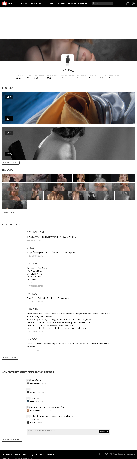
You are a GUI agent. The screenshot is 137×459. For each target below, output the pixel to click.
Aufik (32, 396)
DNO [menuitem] (51, 3)
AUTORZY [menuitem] (72, 3)
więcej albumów (10, 127)
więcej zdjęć (8, 207)
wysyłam (103, 426)
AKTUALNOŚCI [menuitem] (60, 3)
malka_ (68, 70)
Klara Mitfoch (35, 378)
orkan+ (32, 387)
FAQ (31, 450)
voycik (32, 417)
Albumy (7, 88)
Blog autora (11, 219)
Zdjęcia (7, 134)
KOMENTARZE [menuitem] (84, 3)
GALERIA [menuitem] (25, 3)
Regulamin (7, 454)
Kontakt (50, 450)
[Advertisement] (68, 23)
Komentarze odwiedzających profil (28, 366)
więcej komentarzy (11, 435)
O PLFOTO (7, 450)
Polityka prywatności (23, 454)
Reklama (40, 450)
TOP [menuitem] (45, 3)
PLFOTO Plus (20, 450)
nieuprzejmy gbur (37, 405)
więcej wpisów (9, 352)
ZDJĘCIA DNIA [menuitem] (36, 3)
